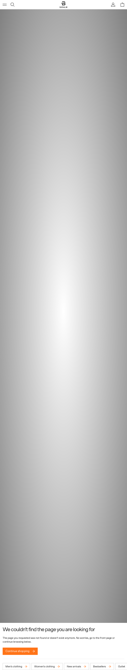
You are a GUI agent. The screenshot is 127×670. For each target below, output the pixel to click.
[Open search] (13, 5)
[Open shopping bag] (122, 5)
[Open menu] (5, 5)
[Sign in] (113, 5)
